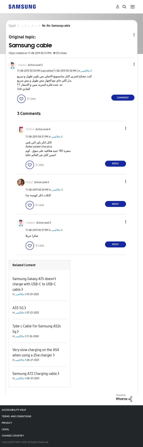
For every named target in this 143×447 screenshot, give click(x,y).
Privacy (7, 422)
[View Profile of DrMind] (30, 129)
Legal (5, 429)
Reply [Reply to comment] (115, 163)
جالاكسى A (86, 70)
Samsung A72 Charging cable (34, 373)
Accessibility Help (14, 409)
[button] (128, 64)
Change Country (13, 435)
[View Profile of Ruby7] (29, 182)
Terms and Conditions (17, 416)
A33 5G (18, 308)
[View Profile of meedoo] (22, 65)
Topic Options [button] (128, 34)
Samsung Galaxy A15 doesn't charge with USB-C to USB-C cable (34, 284)
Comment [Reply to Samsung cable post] (123, 97)
